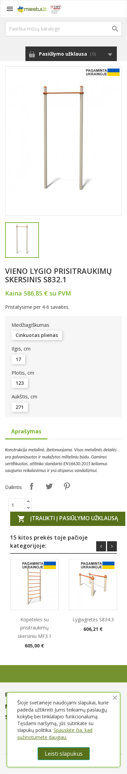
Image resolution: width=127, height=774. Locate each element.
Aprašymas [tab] (26, 431)
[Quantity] (16, 505)
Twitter (49, 486)
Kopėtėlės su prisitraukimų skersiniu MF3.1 (34, 627)
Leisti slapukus (64, 753)
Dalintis (31, 486)
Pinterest (66, 486)
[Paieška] (63, 28)
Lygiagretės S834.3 (93, 619)
